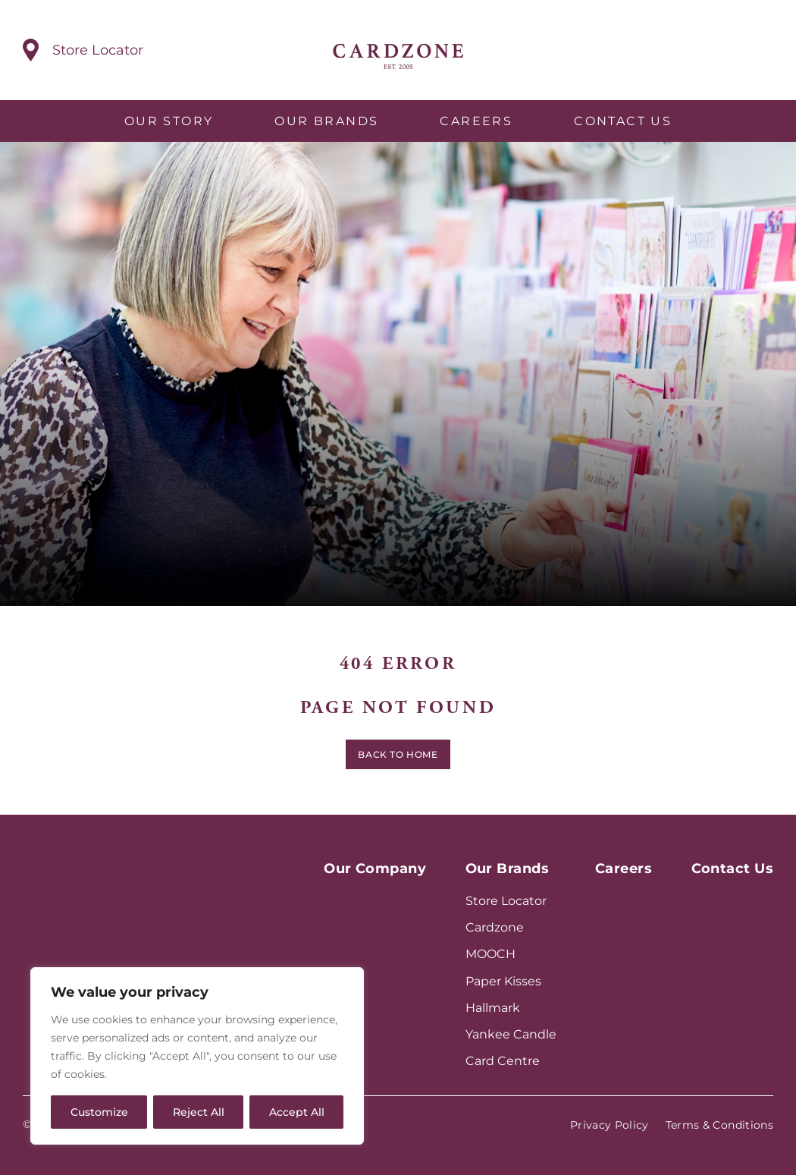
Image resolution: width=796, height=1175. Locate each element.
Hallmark (492, 1008)
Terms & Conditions (719, 1125)
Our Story (169, 121)
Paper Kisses (503, 981)
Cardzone (494, 927)
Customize (99, 1112)
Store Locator (506, 901)
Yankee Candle (510, 1034)
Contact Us (623, 121)
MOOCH (490, 954)
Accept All (296, 1112)
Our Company (375, 868)
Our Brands (326, 121)
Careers (476, 121)
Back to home (397, 758)
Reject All (198, 1112)
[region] (197, 1056)
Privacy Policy (609, 1125)
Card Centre (502, 1061)
